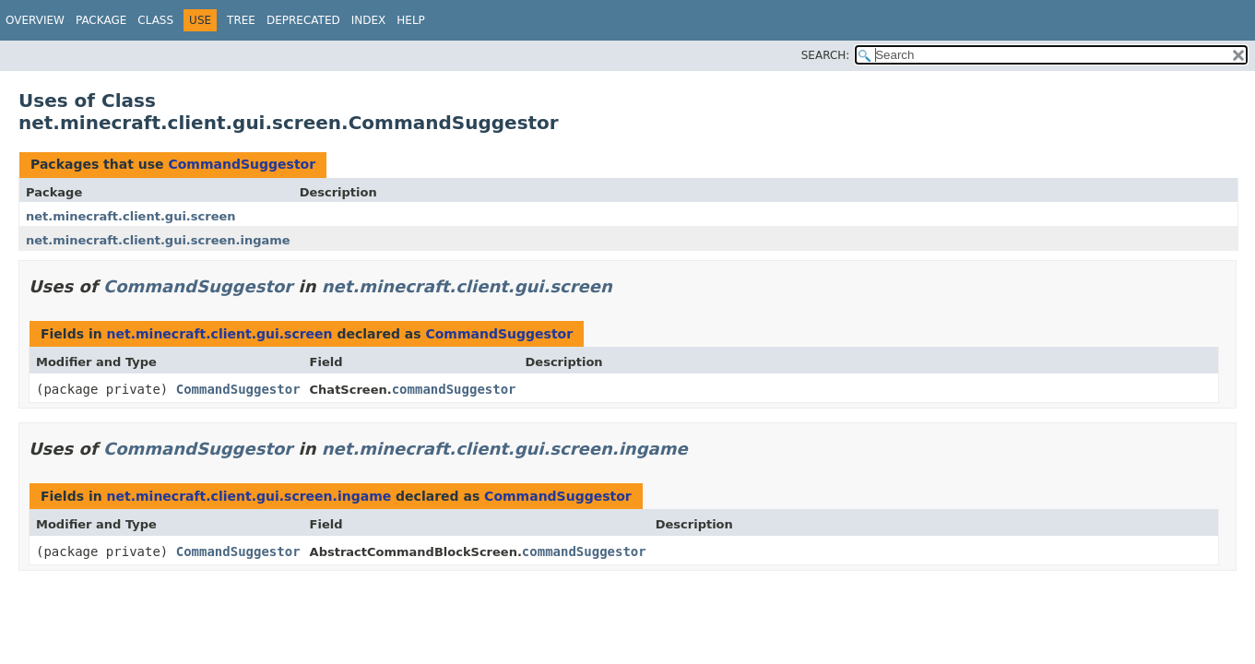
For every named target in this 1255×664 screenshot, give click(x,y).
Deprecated (303, 20)
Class (155, 20)
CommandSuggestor (241, 164)
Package (101, 20)
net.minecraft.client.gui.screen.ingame (158, 240)
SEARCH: (825, 55)
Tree (241, 20)
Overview (35, 20)
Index (368, 20)
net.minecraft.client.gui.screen (131, 216)
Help (411, 20)
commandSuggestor (454, 389)
